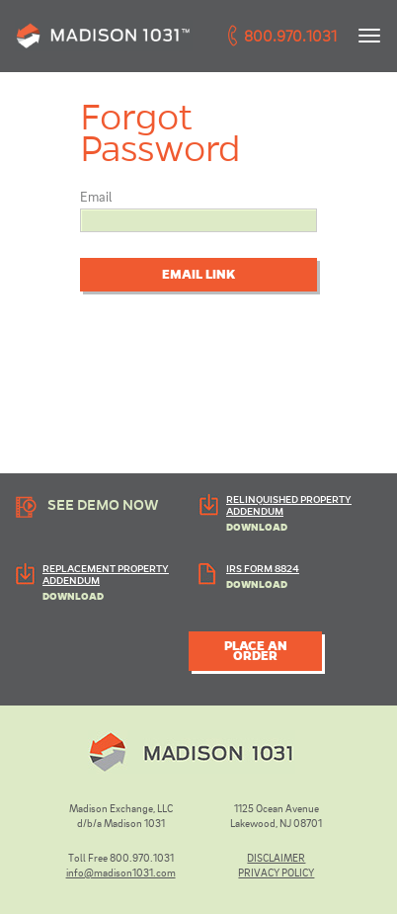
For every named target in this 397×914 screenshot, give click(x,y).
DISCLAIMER (276, 857)
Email (96, 196)
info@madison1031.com (121, 872)
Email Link (198, 275)
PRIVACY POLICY (276, 872)
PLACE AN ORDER (255, 651)
